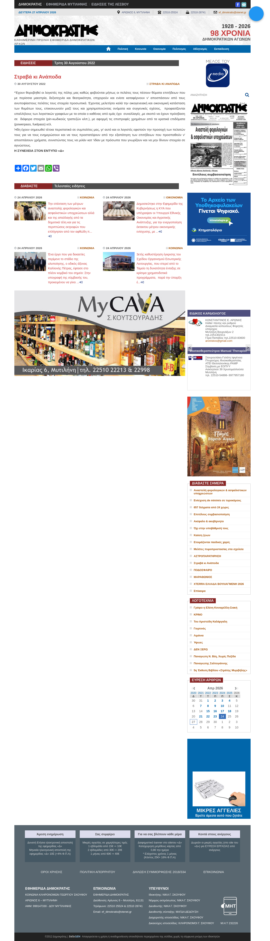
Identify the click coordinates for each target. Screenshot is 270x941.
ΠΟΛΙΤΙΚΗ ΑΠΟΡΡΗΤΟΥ (97, 872)
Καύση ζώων (202, 535)
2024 (222, 693)
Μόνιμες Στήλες (27, 56)
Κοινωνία (140, 48)
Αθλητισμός (200, 48)
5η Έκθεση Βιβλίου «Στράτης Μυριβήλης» (220, 670)
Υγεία (86, 56)
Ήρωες (198, 642)
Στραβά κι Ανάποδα (37, 77)
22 (208, 716)
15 (208, 711)
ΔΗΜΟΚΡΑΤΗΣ (30, 4)
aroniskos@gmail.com (218, 340)
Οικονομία (159, 48)
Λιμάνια (199, 635)
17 (222, 711)
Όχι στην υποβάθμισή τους (211, 528)
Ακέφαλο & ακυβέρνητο (209, 521)
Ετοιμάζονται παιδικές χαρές (212, 542)
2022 (208, 693)
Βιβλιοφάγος (68, 56)
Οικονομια (174, 197)
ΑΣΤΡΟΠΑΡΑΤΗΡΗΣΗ (207, 556)
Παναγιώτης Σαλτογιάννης (211, 663)
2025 (229, 693)
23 (215, 716)
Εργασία (48, 56)
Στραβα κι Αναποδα (164, 83)
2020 (193, 693)
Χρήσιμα (101, 56)
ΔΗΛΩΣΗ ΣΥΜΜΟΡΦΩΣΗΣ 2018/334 (159, 872)
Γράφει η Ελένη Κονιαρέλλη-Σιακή (215, 607)
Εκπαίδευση (221, 48)
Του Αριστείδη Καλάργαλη (210, 621)
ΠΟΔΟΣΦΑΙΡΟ (203, 570)
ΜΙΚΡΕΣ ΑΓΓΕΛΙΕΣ (219, 810)
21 (200, 716)
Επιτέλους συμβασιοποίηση (212, 514)
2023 (215, 693)
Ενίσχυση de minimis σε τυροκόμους (217, 500)
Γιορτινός (200, 628)
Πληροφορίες (137, 56)
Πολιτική (123, 48)
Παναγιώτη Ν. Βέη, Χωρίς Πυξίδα (215, 656)
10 (222, 706)
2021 (201, 693)
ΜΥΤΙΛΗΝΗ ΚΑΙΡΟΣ (219, 756)
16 (215, 711)
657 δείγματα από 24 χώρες (211, 507)
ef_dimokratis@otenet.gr (232, 12)
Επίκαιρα (200, 591)
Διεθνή (117, 56)
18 (229, 711)
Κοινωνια (87, 197)
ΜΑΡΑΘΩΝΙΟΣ (203, 577)
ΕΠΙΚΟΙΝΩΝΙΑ (213, 872)
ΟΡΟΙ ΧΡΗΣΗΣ (51, 872)
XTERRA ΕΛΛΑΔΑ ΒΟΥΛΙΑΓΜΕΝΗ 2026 (219, 584)
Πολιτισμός (179, 48)
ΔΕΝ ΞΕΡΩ (201, 649)
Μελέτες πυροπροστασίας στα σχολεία (219, 549)
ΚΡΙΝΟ (198, 614)
